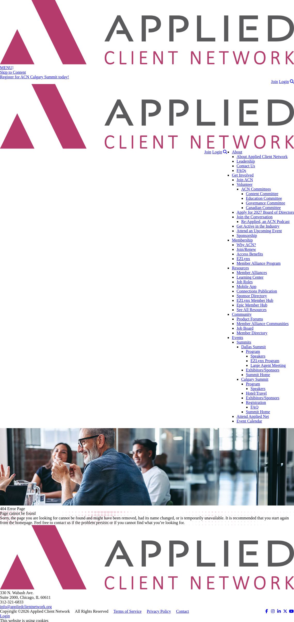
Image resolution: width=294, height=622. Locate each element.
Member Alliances (251, 272)
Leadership (245, 161)
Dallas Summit (253, 347)
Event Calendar (249, 421)
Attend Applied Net (252, 416)
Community (241, 314)
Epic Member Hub (251, 305)
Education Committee (264, 198)
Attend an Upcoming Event (259, 231)
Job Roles (244, 282)
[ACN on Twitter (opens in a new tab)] (285, 611)
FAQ (254, 407)
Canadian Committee (263, 207)
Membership (242, 240)
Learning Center (249, 277)
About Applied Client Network (262, 156)
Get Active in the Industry (257, 226)
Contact (182, 611)
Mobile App (246, 286)
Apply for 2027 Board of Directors (265, 212)
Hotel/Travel (256, 393)
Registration (256, 402)
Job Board (244, 328)
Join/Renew (246, 249)
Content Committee (262, 194)
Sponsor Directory (251, 296)
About (237, 152)
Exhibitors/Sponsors (262, 370)
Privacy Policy (159, 611)
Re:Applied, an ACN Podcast (265, 221)
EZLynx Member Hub (254, 300)
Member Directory (251, 333)
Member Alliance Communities (262, 323)
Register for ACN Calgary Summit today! (34, 77)
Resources (240, 268)
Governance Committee (265, 203)
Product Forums (249, 319)
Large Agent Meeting (268, 365)
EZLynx (243, 258)
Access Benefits (249, 254)
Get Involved (242, 175)
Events (237, 337)
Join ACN (244, 180)
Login (284, 81)
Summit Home (258, 374)
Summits (243, 342)
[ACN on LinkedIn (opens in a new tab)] (279, 611)
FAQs (241, 170)
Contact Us (245, 166)
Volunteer (244, 184)
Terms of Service (127, 611)
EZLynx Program (264, 361)
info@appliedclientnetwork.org (26, 606)
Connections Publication (256, 291)
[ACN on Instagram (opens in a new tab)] (272, 611)
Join (274, 81)
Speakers (257, 356)
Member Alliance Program (258, 263)
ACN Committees (256, 189)
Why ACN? (246, 245)
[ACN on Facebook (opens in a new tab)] (266, 611)
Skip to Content (13, 72)
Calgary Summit (254, 379)
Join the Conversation (254, 217)
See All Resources (251, 310)
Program (253, 351)
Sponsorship (246, 235)
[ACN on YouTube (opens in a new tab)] (291, 611)
